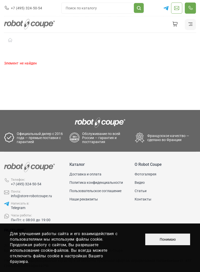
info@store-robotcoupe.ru (31, 196)
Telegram (18, 208)
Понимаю (168, 239)
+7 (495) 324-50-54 (26, 184)
